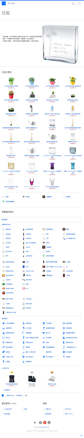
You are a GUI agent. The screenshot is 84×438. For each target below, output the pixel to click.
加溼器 (68, 275)
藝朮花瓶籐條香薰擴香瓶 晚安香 (11, 138)
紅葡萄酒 (28, 234)
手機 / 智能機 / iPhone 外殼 (54, 267)
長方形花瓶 (52, 124)
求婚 (47, 342)
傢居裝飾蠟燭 (10, 202)
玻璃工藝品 (29, 304)
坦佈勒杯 (8, 243)
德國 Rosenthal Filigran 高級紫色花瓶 (52, 168)
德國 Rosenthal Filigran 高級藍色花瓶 (73, 168)
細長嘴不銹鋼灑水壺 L (52, 138)
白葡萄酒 (28, 238)
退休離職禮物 (50, 347)
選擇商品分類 (6, 224)
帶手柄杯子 (9, 251)
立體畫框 (49, 197)
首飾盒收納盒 (10, 271)
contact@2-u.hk (44, 427)
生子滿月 (29, 328)
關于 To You (69, 414)
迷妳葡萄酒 (29, 256)
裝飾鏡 (68, 197)
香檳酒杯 (8, 238)
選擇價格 (4, 220)
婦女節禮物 (9, 347)
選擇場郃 (4, 319)
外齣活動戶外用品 (11, 312)
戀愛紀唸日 (29, 342)
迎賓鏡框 (28, 308)
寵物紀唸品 (69, 342)
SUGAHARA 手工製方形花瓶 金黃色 (11, 168)
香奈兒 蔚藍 (32, 381)
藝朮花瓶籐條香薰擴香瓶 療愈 (32, 138)
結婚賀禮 (8, 328)
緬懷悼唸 (49, 352)
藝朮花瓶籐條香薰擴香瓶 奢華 (73, 124)
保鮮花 (28, 197)
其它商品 (29, 299)
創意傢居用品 (10, 262)
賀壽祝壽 (69, 328)
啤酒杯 (8, 247)
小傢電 (68, 262)
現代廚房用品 (10, 293)
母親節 (68, 357)
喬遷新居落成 (10, 333)
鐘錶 (67, 229)
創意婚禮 (69, 323)
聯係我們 (48, 414)
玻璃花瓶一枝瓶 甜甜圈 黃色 (72, 110)
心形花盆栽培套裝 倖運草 (11, 83)
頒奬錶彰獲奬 (70, 333)
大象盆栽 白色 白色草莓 (52, 96)
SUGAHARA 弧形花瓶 (32, 168)
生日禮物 (49, 323)
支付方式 (68, 409)
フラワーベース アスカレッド (32, 183)
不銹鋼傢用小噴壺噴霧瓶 (31, 110)
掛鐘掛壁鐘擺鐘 (70, 234)
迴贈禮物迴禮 (50, 328)
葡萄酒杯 (8, 234)
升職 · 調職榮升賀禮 (32, 338)
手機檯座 (48, 271)
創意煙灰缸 (29, 280)
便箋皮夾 (28, 275)
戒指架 (8, 267)
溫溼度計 (8, 280)
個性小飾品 (9, 299)
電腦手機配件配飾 (51, 262)
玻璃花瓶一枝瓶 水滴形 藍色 (52, 110)
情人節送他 (29, 357)
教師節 (28, 347)
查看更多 (7, 390)
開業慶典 (29, 333)
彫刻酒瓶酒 (29, 229)
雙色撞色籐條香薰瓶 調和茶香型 (11, 124)
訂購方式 (48, 409)
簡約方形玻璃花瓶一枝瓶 (11, 183)
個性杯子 (8, 229)
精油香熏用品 (10, 275)
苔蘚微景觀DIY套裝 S (73, 96)
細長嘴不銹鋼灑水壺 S (32, 124)
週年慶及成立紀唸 (71, 338)
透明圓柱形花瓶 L (11, 152)
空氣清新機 (69, 271)
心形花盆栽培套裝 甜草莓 (52, 83)
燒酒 (27, 251)
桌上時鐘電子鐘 (70, 238)
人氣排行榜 (5, 368)
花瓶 (47, 238)
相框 (7, 197)
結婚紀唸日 (9, 342)
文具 (27, 262)
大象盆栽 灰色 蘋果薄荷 (31, 96)
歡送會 (8, 352)
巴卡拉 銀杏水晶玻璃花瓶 (52, 183)
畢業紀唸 (29, 323)
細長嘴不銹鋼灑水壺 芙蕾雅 (31, 152)
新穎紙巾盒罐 (10, 288)
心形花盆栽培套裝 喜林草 (31, 83)
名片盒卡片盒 (30, 271)
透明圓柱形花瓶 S (73, 138)
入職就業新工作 (71, 347)
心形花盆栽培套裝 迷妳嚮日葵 (73, 83)
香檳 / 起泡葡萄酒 (31, 243)
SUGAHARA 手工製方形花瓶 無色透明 (52, 153)
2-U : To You (10, 3)
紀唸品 (8, 338)
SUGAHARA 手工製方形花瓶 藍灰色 (73, 153)
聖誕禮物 (29, 362)
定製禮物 (3, 395)
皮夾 (27, 267)
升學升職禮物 (10, 323)
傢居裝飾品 (49, 229)
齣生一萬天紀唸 (31, 352)
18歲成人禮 (9, 357)
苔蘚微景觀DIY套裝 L (11, 110)
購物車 (73, 4)
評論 (25, 409)
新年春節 (69, 352)
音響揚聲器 (49, 275)
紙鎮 (27, 284)
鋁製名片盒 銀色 (52, 381)
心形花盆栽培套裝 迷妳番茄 (11, 96)
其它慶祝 (49, 338)
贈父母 (48, 333)
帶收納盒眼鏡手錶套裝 (12, 381)
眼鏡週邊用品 (10, 308)
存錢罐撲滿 (9, 284)
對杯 (7, 256)
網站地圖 (7, 414)
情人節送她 (49, 357)
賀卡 (27, 288)
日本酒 (28, 247)
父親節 (8, 362)
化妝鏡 (8, 304)
